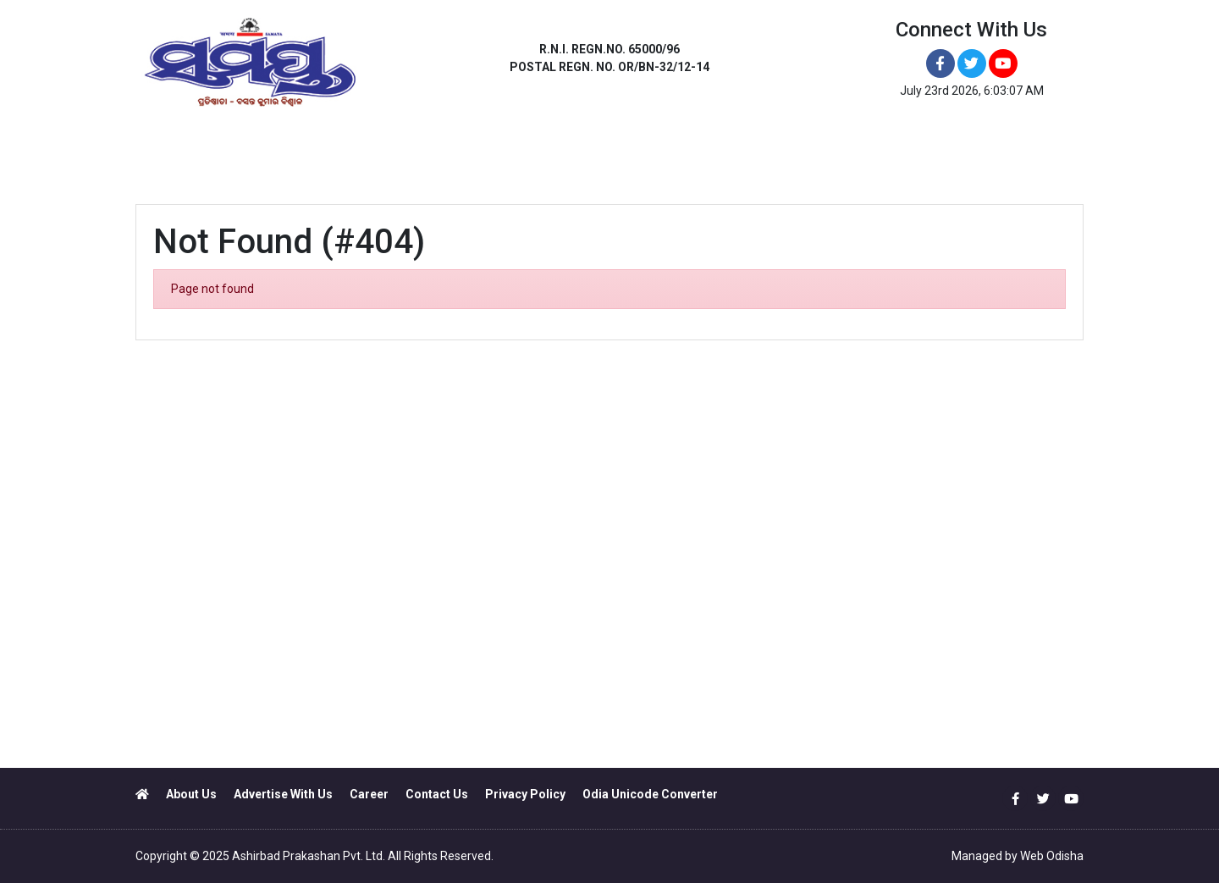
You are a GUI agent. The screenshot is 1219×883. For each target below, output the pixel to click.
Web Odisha (1052, 856)
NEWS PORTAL (818, 150)
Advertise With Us (283, 794)
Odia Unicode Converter (650, 794)
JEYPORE (597, 150)
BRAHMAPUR (507, 150)
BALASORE (413, 150)
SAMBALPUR (686, 150)
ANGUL (336, 150)
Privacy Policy (525, 794)
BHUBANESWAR (245, 150)
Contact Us (436, 794)
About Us (191, 794)
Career (369, 794)
